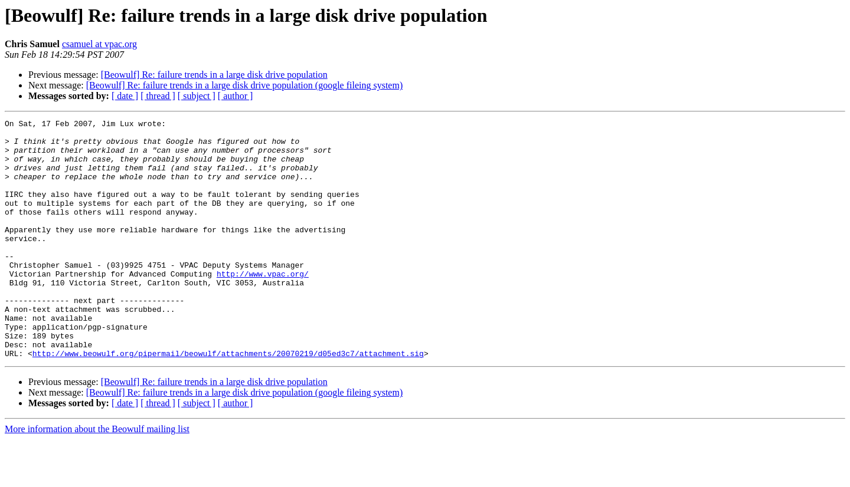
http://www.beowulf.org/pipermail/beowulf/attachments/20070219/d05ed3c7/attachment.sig (228, 401)
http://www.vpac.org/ (263, 305)
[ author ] (235, 96)
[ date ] (125, 96)
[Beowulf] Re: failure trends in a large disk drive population (214, 75)
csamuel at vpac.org (99, 44)
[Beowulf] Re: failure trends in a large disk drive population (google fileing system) (244, 85)
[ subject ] (196, 96)
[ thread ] (157, 96)
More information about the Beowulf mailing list (97, 477)
